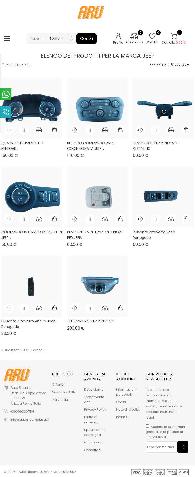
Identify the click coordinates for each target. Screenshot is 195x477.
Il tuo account (126, 375)
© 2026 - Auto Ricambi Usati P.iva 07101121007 (40, 470)
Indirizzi (122, 415)
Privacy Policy (95, 408)
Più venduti (61, 398)
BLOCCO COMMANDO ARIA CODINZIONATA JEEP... (90, 146)
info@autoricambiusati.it (30, 417)
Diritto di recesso (91, 418)
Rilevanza (179, 64)
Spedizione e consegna (95, 431)
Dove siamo (94, 387)
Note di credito (128, 408)
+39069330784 (22, 410)
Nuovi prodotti (63, 390)
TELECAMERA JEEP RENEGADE (91, 321)
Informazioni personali (126, 390)
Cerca (86, 38)
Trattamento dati (94, 398)
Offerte (58, 383)
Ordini (121, 400)
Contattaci (92, 448)
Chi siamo (92, 440)
